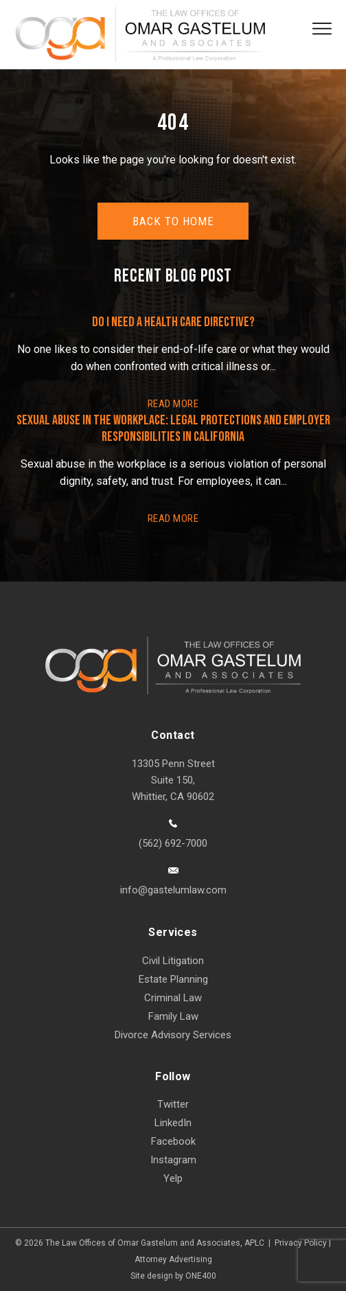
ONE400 (200, 1276)
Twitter (173, 1104)
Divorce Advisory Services (173, 1035)
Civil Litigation (173, 961)
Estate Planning (173, 979)
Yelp (173, 1178)
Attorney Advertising (173, 1259)
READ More (173, 404)
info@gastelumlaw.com (173, 890)
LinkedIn (173, 1123)
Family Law (173, 1016)
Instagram (173, 1160)
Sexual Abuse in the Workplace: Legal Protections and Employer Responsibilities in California (173, 428)
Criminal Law (173, 998)
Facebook (173, 1141)
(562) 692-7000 (173, 843)
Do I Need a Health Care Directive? (173, 322)
